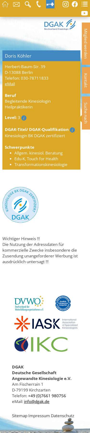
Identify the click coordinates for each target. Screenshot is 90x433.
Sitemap (19, 415)
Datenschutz (62, 415)
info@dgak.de (36, 401)
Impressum (39, 415)
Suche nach (86, 113)
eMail (10, 84)
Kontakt (86, 80)
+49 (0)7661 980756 (47, 395)
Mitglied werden (86, 44)
